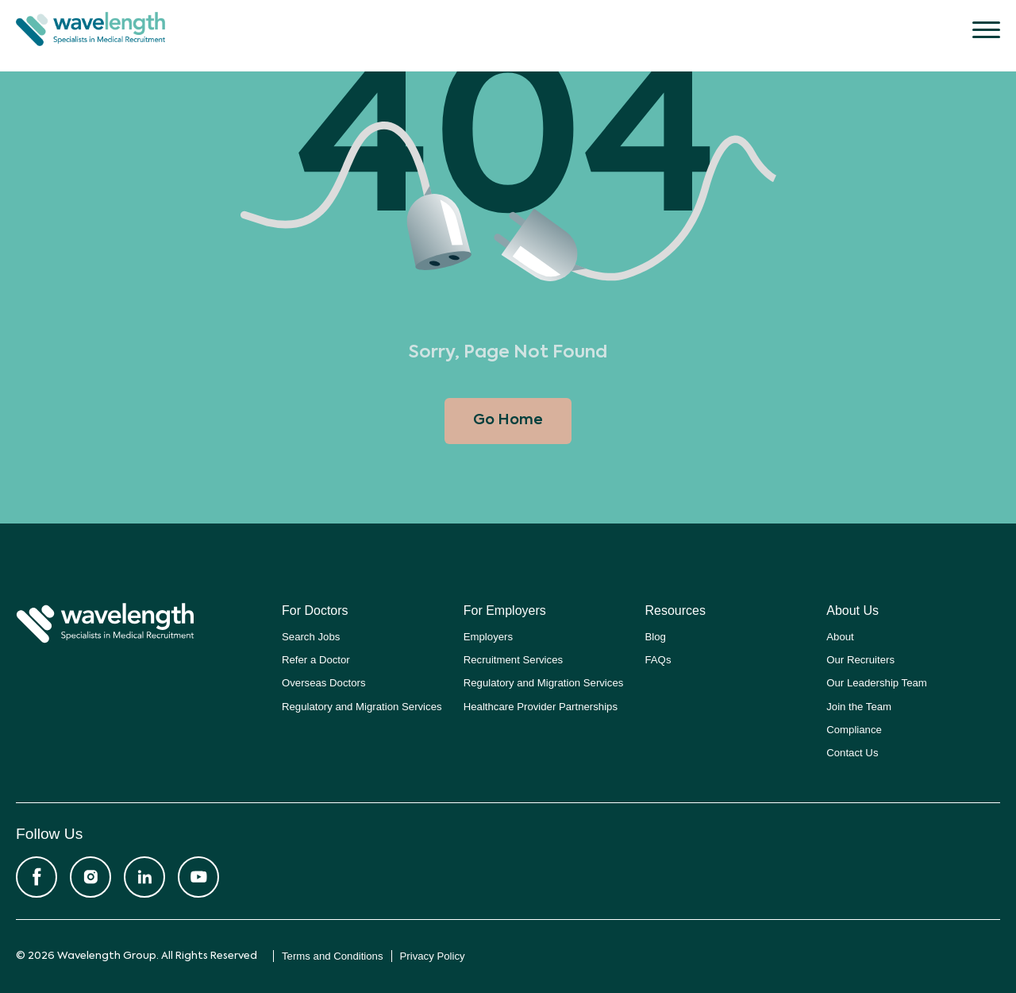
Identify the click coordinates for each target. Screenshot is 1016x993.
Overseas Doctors (324, 683)
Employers (488, 637)
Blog (655, 637)
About (839, 637)
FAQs (658, 660)
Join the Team (858, 706)
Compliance (854, 729)
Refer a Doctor (316, 660)
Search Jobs (311, 637)
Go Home (508, 420)
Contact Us (852, 753)
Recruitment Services (513, 660)
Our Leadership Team (876, 683)
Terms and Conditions (332, 956)
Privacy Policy (432, 956)
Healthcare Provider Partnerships (541, 706)
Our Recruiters (860, 660)
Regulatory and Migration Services (362, 706)
